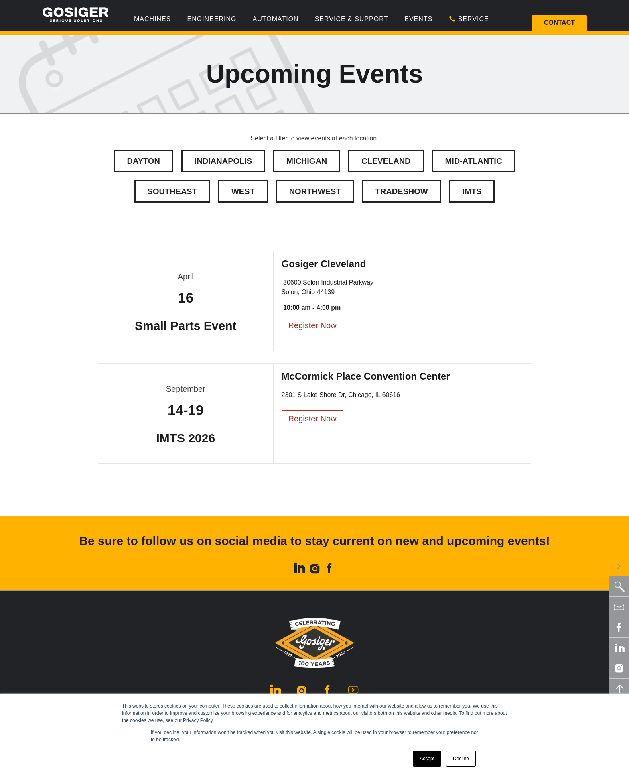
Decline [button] (461, 758)
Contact (559, 22)
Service (468, 18)
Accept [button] (427, 758)
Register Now (312, 325)
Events (418, 19)
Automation (275, 19)
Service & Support (352, 19)
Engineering (211, 19)
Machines (152, 19)
